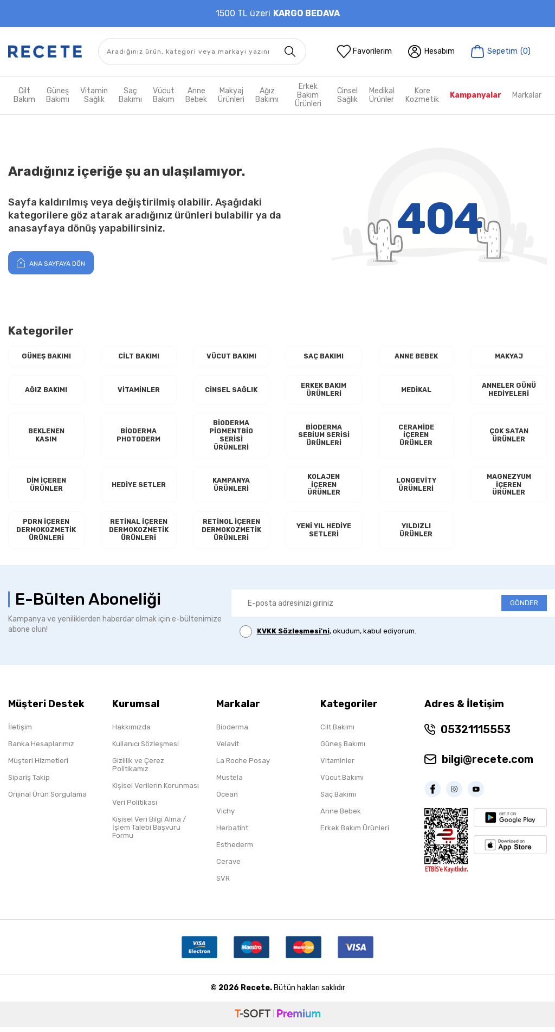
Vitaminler (138, 391)
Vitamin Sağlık (94, 95)
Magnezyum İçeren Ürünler (509, 488)
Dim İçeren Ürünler (46, 488)
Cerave (228, 866)
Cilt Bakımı (138, 356)
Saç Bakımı (130, 95)
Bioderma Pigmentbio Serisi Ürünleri (231, 437)
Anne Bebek (196, 95)
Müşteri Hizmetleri (38, 765)
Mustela (229, 782)
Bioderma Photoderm (138, 437)
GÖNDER (524, 608)
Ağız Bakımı (267, 95)
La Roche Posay (243, 765)
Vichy (225, 816)
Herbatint (232, 833)
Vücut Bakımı (231, 356)
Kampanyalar (475, 95)
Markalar (526, 95)
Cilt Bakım (24, 95)
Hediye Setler (139, 488)
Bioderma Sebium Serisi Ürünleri (324, 437)
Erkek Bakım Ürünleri (308, 95)
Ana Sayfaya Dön (51, 262)
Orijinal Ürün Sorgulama (47, 799)
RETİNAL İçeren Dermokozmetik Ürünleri (139, 534)
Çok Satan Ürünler (508, 437)
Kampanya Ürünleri (231, 488)
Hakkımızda (131, 732)
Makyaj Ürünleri (231, 95)
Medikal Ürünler (382, 95)
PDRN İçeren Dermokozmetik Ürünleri (46, 534)
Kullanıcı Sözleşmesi (145, 749)
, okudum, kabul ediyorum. (328, 637)
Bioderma (232, 732)
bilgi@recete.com (487, 764)
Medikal (416, 391)
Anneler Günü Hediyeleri (509, 390)
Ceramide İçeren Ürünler (416, 437)
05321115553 (476, 734)
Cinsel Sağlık (347, 95)
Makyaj (509, 356)
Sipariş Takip (29, 782)
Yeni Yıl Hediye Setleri (323, 535)
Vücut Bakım (164, 95)
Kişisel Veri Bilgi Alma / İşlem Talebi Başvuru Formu (149, 832)
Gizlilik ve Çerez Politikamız (138, 769)
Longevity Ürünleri (416, 488)
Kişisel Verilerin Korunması (155, 790)
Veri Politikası (134, 807)
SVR (223, 883)
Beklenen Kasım (46, 437)
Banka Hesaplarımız (41, 749)
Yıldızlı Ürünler (416, 535)
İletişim (20, 732)
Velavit (227, 749)
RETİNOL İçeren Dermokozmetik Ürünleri (231, 534)
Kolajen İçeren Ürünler (324, 488)
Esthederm (234, 849)
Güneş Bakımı (57, 95)
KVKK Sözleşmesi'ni (293, 636)
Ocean (227, 799)
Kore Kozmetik (422, 95)
